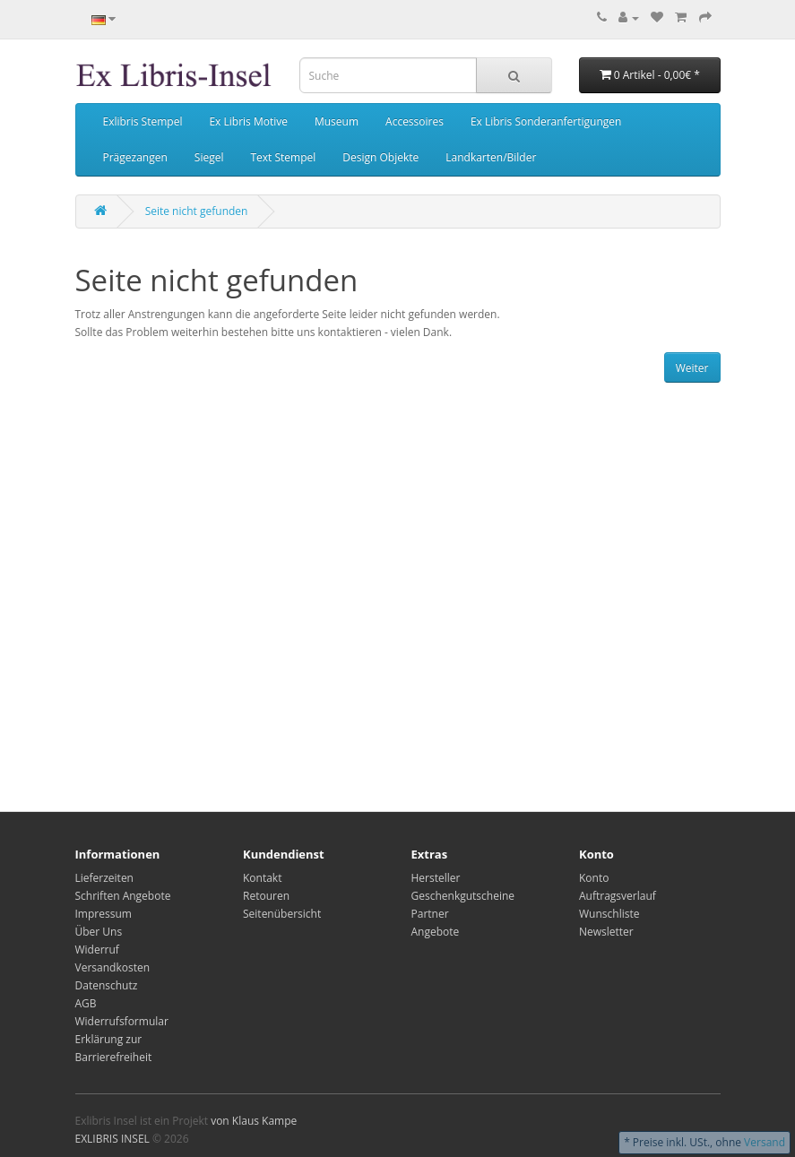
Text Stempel (282, 157)
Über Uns (99, 931)
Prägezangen (135, 157)
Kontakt (262, 877)
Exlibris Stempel (143, 121)
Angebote (435, 931)
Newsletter (606, 931)
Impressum (103, 913)
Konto (594, 877)
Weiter (692, 368)
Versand (764, 1142)
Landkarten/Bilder (490, 157)
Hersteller (436, 877)
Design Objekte (380, 157)
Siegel (209, 157)
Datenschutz (106, 985)
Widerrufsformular (122, 1021)
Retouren (266, 895)
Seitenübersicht (282, 913)
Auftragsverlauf (617, 895)
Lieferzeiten (104, 877)
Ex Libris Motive (248, 121)
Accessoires (414, 121)
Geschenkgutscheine (463, 895)
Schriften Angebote (123, 895)
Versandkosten (113, 967)
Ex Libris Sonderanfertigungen (546, 121)
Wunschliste (609, 913)
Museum (337, 121)
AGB (86, 1003)
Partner (430, 913)
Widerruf (97, 949)
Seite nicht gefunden (196, 211)
